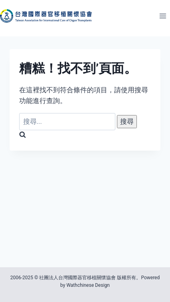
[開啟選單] (162, 16)
